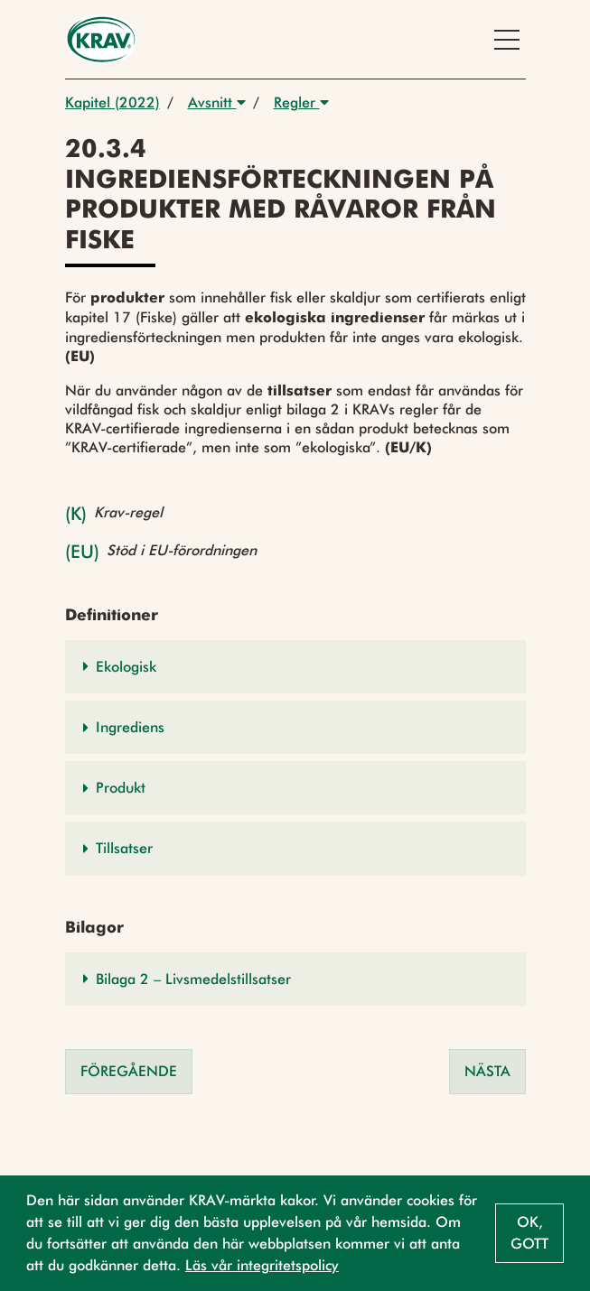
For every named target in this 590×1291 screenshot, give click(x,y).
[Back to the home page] (101, 39)
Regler (301, 102)
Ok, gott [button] (529, 1232)
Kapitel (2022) (112, 102)
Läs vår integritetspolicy (262, 1265)
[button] (295, 666)
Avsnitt (217, 102)
